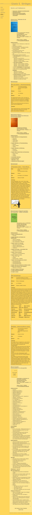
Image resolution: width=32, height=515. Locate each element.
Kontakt (2, 16)
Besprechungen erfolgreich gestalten (19, 13)
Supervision (3, 12)
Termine (2, 10)
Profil (2, 7)
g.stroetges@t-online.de (24, 40)
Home (2, 17)
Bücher (2, 14)
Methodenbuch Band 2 (17, 12)
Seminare (2, 9)
